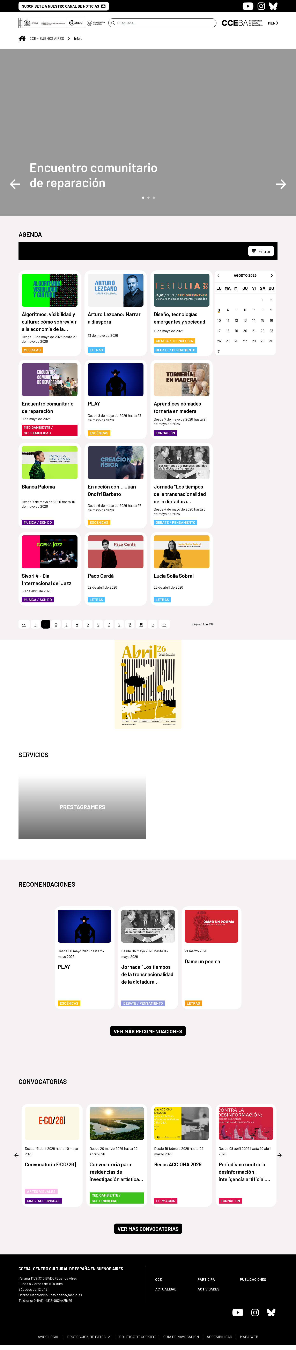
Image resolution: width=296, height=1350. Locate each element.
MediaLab (32, 350)
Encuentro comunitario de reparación (94, 175)
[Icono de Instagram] (261, 6)
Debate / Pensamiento (175, 350)
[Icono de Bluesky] (273, 6)
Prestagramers (82, 806)
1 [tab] (142, 197)
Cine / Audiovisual (43, 1200)
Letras (96, 350)
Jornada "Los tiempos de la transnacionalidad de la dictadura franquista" (180, 494)
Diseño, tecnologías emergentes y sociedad (179, 318)
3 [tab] (153, 197)
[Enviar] (113, 23)
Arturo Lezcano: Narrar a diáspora (114, 318)
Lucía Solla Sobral (174, 576)
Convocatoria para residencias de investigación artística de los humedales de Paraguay (114, 1172)
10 (141, 624)
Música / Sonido (38, 522)
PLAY (94, 403)
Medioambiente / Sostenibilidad (38, 430)
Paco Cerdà (101, 576)
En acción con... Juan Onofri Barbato (112, 490)
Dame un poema (202, 961)
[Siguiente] (272, 275)
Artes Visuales (41, 1191)
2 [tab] (148, 197)
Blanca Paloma (38, 486)
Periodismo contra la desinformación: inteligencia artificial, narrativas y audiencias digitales (244, 1172)
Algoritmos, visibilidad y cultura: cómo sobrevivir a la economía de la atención (49, 322)
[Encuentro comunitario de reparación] (100, 175)
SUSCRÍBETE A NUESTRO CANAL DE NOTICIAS (63, 6)
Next (281, 184)
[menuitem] (173, 1279)
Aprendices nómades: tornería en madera (178, 407)
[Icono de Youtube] (248, 6)
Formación (165, 433)
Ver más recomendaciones (148, 1031)
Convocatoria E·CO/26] (50, 1164)
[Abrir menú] (273, 22)
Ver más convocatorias (148, 1229)
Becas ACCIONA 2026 (177, 1164)
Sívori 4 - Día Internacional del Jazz (46, 579)
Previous (14, 184)
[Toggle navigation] (261, 251)
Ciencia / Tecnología (174, 340)
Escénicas (99, 433)
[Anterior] (218, 275)
